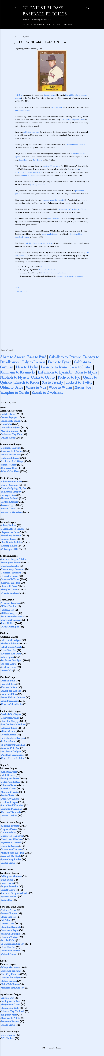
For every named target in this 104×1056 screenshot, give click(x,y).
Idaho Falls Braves (10, 984)
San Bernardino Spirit (11, 660)
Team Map (66, 24)
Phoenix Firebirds (9, 498)
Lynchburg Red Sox (11, 690)
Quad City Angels (10, 798)
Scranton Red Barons (12, 451)
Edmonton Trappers (11, 491)
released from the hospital (53, 200)
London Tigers (8, 539)
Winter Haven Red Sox (12, 758)
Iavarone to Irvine (54, 367)
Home (26, 24)
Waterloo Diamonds (11, 812)
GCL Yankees (7, 1038)
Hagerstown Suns (10, 532)
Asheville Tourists (10, 825)
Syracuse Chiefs (9, 464)
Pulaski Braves (8, 1024)
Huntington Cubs (10, 1008)
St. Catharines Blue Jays (12, 943)
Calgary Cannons (9, 485)
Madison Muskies (9, 792)
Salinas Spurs (7, 657)
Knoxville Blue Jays (10, 582)
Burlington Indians (10, 1001)
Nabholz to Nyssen (14, 377)
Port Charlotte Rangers (13, 738)
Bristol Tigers (7, 997)
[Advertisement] (52, 318)
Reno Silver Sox (8, 650)
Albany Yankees (8, 525)
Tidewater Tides (9, 468)
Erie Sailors (6, 920)
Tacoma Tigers (8, 505)
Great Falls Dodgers (11, 977)
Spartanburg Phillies (11, 859)
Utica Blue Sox (8, 947)
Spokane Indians (9, 896)
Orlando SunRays (10, 593)
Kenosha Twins (8, 788)
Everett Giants (8, 889)
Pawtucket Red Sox (11, 454)
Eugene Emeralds (9, 886)
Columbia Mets (8, 832)
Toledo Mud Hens (10, 471)
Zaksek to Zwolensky (47, 392)
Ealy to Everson (33, 362)
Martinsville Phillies (10, 1018)
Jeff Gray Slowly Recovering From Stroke (53, 273)
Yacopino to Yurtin (14, 392)
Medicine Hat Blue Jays (12, 987)
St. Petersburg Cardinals (13, 744)
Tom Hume (23, 160)
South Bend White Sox (12, 805)
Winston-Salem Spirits (12, 704)
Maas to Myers (86, 372)
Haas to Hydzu (27, 367)
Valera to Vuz (36, 387)
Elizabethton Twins (10, 1004)
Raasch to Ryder (26, 382)
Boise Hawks (7, 883)
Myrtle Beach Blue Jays (12, 852)
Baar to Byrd (36, 356)
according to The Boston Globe (72, 209)
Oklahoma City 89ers (11, 434)
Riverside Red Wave (11, 653)
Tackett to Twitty (78, 382)
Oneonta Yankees (9, 937)
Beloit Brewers (8, 775)
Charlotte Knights (10, 566)
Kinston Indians (9, 687)
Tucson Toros (8, 508)
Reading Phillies (9, 545)
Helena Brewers (9, 981)
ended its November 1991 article (38, 243)
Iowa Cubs (6, 424)
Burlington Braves (10, 778)
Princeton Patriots (10, 1021)
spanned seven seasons (76, 144)
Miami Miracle (8, 731)
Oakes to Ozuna (43, 377)
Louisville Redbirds (10, 427)
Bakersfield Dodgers (11, 640)
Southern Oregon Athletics (15, 893)
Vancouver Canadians (12, 512)
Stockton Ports (8, 667)
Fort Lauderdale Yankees (13, 724)
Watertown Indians (10, 950)
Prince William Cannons (13, 697)
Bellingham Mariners (11, 876)
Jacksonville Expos (10, 579)
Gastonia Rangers (10, 846)
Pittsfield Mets (8, 940)
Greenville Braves (9, 576)
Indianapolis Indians (11, 420)
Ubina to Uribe (11, 387)
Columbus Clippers (11, 447)
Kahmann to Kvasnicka (17, 372)
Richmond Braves (10, 458)
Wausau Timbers (9, 815)
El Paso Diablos (8, 606)
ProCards (23, 291)
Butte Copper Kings (11, 970)
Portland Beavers (9, 501)
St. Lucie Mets (8, 741)
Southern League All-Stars (14, 559)
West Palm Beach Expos (12, 754)
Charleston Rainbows (12, 835)
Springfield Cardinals (11, 808)
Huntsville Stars (9, 586)
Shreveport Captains (11, 620)
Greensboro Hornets (11, 849)
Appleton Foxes (9, 771)
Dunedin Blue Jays (10, 721)
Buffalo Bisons (8, 414)
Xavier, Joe (83, 387)
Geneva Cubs (7, 923)
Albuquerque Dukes (11, 481)
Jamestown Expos (10, 930)
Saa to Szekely (52, 382)
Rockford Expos (9, 802)
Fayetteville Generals (11, 842)
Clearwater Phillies (10, 717)
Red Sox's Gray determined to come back (70, 276)
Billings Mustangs (10, 967)
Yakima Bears (7, 900)
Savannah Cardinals (11, 856)
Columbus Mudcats (11, 572)
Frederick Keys (8, 684)
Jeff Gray (19, 95)
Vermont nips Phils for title (47, 270)
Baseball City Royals (11, 714)
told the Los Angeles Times (73, 119)
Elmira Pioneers (8, 916)
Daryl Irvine (57, 107)
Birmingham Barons (11, 562)
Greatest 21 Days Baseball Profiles (45, 11)
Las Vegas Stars (8, 495)
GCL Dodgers (8, 1035)
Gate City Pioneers (10, 974)
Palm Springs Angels (11, 646)
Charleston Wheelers (11, 839)
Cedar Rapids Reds (10, 781)
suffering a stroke (31, 132)
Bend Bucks (7, 879)
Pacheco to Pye (69, 377)
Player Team (52, 24)
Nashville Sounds (9, 431)
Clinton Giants (8, 785)
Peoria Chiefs (7, 795)
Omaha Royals (8, 437)
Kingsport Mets (9, 1014)
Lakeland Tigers (9, 727)
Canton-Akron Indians (12, 528)
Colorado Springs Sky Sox (14, 488)
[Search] (87, 7)
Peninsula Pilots (9, 694)
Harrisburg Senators (11, 535)
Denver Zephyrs (9, 417)
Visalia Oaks (7, 670)
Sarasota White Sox (10, 748)
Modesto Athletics (10, 643)
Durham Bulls (8, 680)
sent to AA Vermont (51, 166)
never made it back (50, 234)
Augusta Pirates (9, 829)
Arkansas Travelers (10, 603)
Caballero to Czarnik (64, 356)
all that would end (22, 110)
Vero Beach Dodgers (11, 751)
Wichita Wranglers (10, 626)
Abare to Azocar (12, 356)
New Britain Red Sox (11, 542)
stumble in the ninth (29, 175)
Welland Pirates (8, 954)
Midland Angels (9, 613)
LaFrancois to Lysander (55, 372)
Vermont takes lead (47, 267)
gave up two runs (37, 184)
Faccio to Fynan (59, 362)
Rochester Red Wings (12, 461)
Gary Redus (37, 160)
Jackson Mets (7, 609)
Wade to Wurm (60, 387)
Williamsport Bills (9, 549)
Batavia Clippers (9, 913)
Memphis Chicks (9, 589)
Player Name (37, 24)
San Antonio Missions (12, 616)
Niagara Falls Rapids (11, 933)
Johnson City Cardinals (12, 1011)
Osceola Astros (8, 734)
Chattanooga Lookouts (13, 569)
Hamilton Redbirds (11, 927)
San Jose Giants (8, 663)
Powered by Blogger (52, 1048)
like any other (49, 95)
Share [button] (17, 288)
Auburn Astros (8, 910)
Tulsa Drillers (7, 623)
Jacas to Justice (81, 367)
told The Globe (54, 218)
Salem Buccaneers (10, 700)
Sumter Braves (8, 862)
